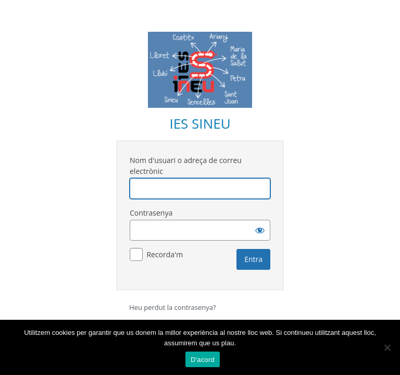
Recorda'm (164, 254)
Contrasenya (151, 213)
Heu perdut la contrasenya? (172, 307)
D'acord (203, 360)
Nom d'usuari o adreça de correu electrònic (186, 165)
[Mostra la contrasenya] (259, 230)
